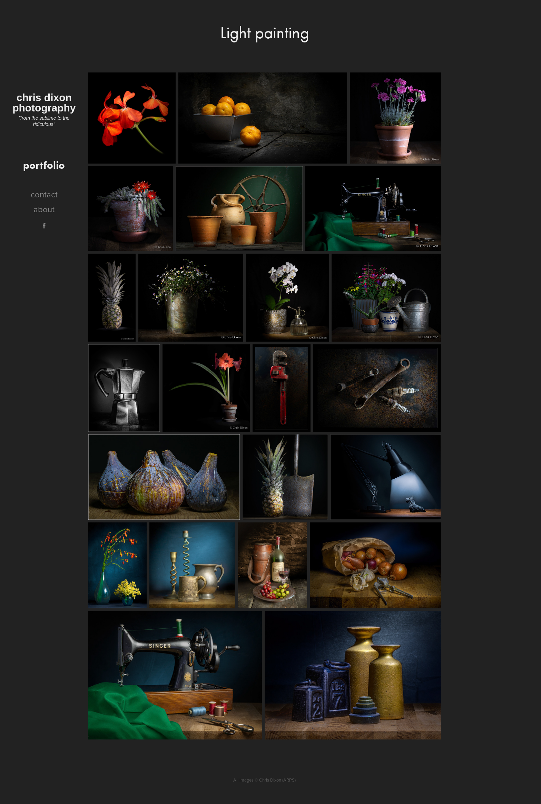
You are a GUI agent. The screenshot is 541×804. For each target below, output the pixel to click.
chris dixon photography (44, 103)
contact (44, 194)
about (44, 209)
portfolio (44, 165)
